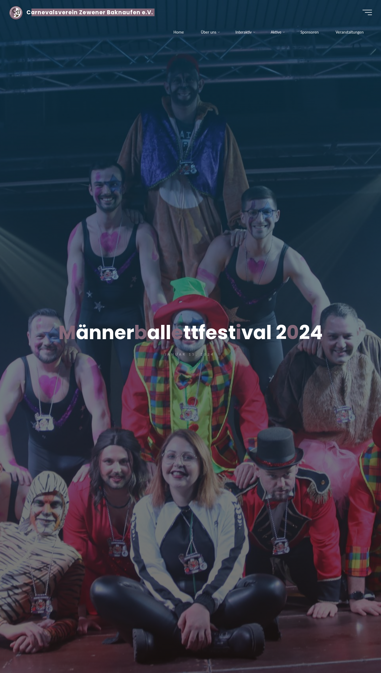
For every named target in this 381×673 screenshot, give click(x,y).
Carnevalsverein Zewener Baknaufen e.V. (91, 12)
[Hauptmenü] (365, 12)
